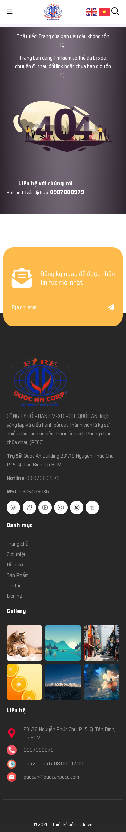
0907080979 (67, 192)
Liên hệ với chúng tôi (45, 183)
